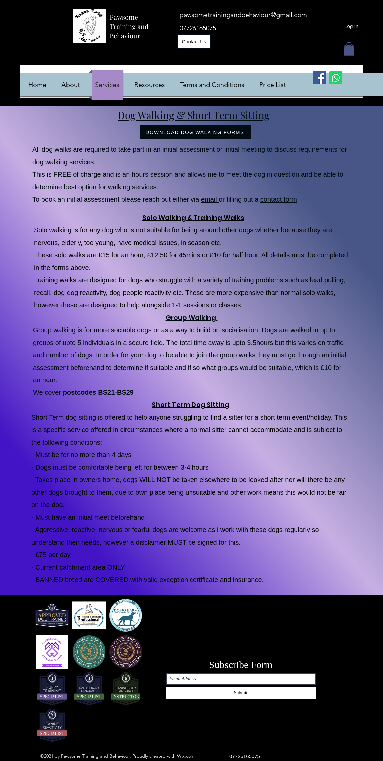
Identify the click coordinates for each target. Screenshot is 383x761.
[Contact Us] (194, 41)
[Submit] (241, 693)
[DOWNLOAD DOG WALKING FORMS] (195, 132)
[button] (349, 49)
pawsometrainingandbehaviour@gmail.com (243, 15)
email (210, 199)
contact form (278, 199)
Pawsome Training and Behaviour (129, 26)
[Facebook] (319, 77)
